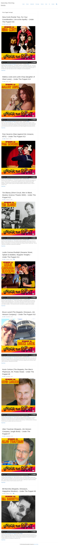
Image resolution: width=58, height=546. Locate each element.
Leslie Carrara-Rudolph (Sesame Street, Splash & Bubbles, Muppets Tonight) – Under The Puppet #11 (17, 254)
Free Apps (37, 4)
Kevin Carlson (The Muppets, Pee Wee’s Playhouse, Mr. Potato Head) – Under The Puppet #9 (18, 371)
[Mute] (32, 62)
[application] (19, 62)
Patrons (42, 4)
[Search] (56, 4)
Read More (3, 70)
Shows (27, 4)
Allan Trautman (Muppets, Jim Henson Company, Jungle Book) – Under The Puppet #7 (16, 431)
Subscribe (32, 4)
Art (49, 4)
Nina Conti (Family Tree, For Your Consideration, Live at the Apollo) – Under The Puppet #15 (18, 19)
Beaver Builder (36, 544)
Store (46, 4)
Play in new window (8, 64)
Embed (28, 64)
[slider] (17, 62)
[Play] (2, 62)
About (23, 4)
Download (14, 64)
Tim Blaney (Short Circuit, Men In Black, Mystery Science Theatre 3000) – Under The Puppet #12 (19, 195)
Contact (53, 4)
